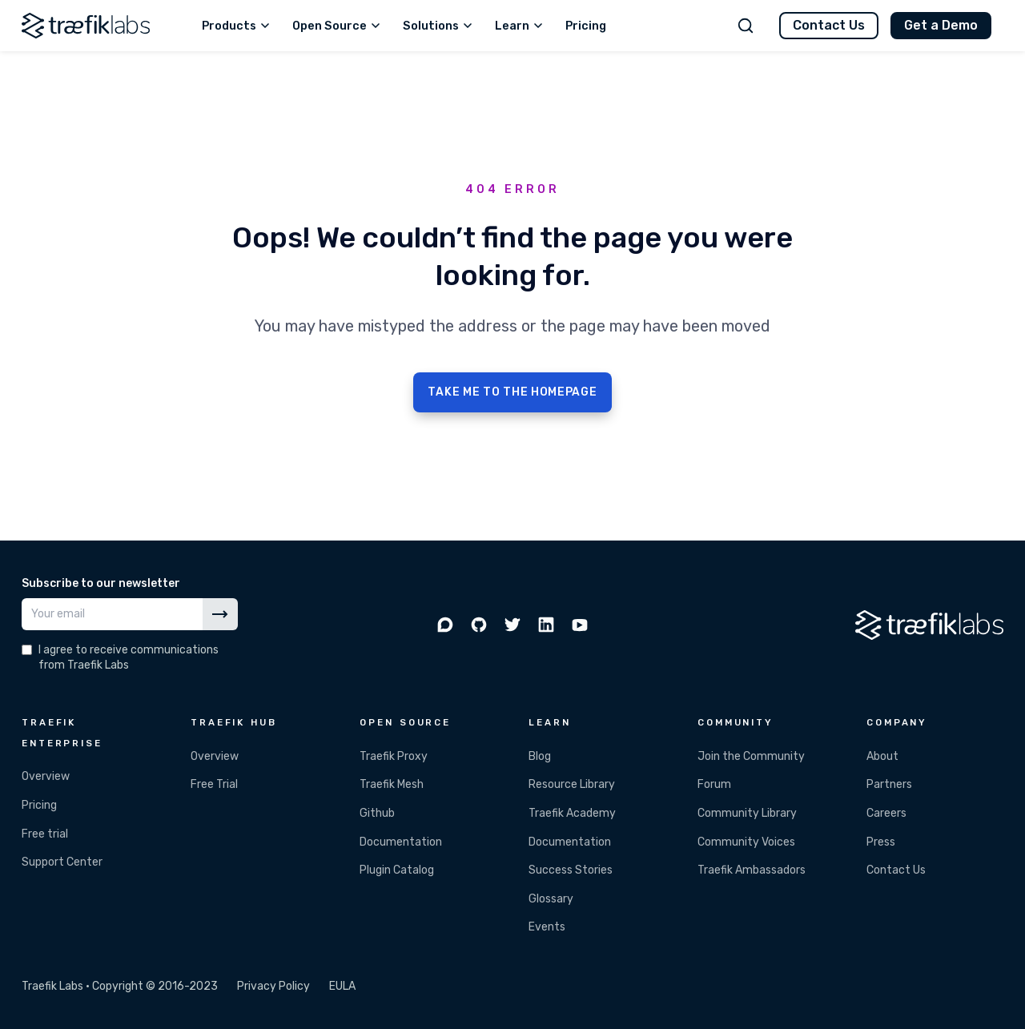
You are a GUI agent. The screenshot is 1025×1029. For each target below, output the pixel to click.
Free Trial (214, 784)
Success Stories (571, 870)
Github (377, 813)
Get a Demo (941, 25)
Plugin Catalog (397, 870)
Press (880, 842)
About (882, 756)
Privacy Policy (273, 986)
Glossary (551, 899)
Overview (46, 776)
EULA (342, 986)
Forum (714, 784)
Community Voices (746, 842)
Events (547, 927)
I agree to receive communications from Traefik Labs (128, 657)
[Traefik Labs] (86, 25)
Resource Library (572, 784)
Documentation (401, 842)
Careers (886, 813)
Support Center (62, 862)
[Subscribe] (220, 614)
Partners (889, 784)
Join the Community (751, 756)
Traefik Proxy (394, 756)
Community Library (747, 813)
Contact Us (829, 25)
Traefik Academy (572, 813)
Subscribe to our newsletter (101, 583)
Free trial (45, 834)
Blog (540, 756)
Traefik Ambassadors (751, 870)
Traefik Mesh (392, 784)
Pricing (39, 805)
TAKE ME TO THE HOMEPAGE (512, 392)
